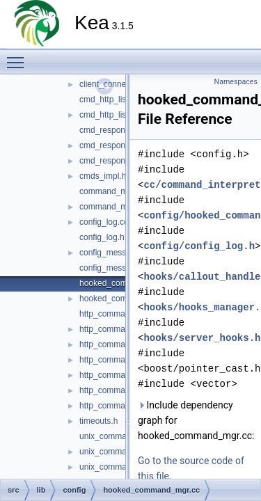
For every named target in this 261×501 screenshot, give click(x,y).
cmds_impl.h (102, 176)
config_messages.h (115, 268)
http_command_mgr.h (119, 360)
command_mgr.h (110, 207)
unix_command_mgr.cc (122, 467)
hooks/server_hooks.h (201, 337)
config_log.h (102, 237)
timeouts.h (98, 421)
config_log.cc (103, 222)
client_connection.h (115, 84)
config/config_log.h (199, 246)
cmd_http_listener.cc (117, 99)
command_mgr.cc (112, 191)
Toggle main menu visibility (19, 56)
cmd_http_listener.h (115, 115)
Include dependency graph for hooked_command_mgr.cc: (196, 420)
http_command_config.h (123, 329)
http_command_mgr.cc (121, 344)
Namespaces (236, 81)
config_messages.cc (117, 252)
